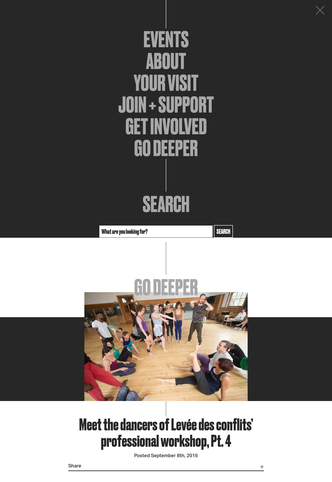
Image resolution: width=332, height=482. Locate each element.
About (166, 61)
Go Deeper (166, 148)
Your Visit (166, 82)
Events (166, 39)
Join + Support (166, 104)
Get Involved (166, 126)
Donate (294, 11)
